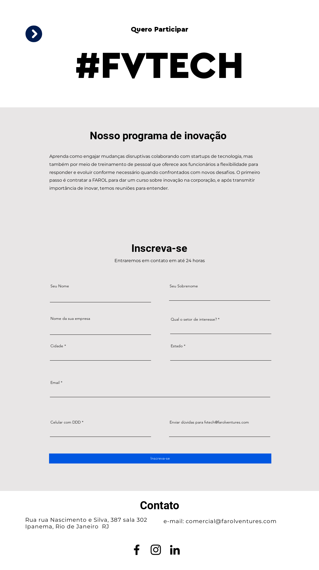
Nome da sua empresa (70, 318)
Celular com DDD (65, 422)
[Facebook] (137, 550)
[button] (33, 34)
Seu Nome (59, 286)
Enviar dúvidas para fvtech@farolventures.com (209, 422)
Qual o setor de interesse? (194, 319)
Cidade (56, 346)
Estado (177, 346)
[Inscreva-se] (160, 458)
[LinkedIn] (175, 550)
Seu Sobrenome (184, 286)
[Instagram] (156, 550)
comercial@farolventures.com (231, 521)
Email (55, 382)
